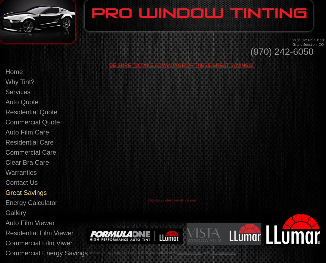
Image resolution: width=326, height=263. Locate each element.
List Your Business (223, 253)
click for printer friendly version (172, 200)
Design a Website (189, 253)
